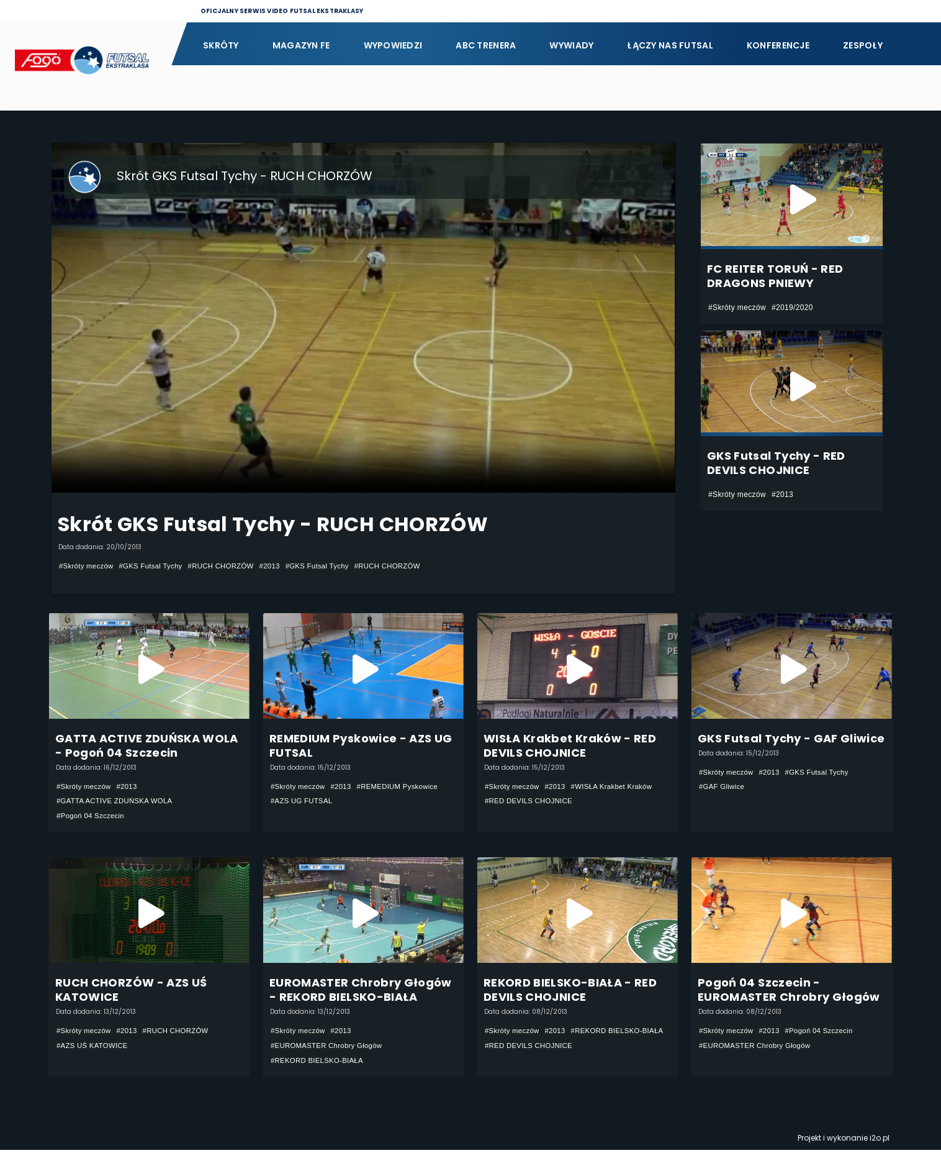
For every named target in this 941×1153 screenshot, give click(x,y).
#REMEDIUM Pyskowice (404, 786)
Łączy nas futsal (670, 45)
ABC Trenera (486, 45)
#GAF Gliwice (723, 787)
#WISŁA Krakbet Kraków (618, 786)
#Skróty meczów (88, 566)
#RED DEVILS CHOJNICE (531, 801)
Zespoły (863, 45)
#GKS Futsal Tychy (155, 566)
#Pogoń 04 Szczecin (92, 816)
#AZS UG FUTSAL (303, 801)
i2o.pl (879, 1141)
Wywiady (571, 45)
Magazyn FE (301, 45)
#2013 (281, 566)
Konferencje (778, 45)
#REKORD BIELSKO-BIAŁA (320, 1062)
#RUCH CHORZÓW (230, 566)
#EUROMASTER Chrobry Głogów (330, 1047)
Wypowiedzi (393, 45)
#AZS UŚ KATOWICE (94, 1047)
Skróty (221, 45)
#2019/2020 (792, 307)
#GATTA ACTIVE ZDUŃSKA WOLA (117, 801)
